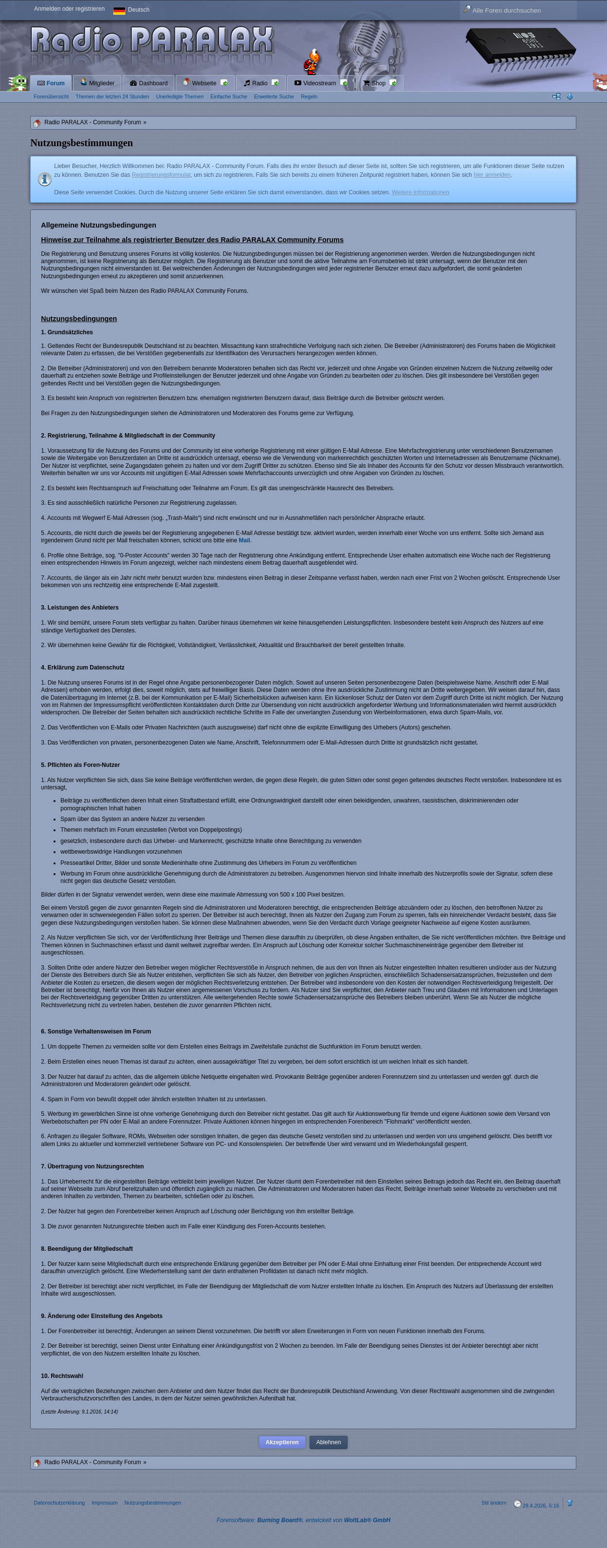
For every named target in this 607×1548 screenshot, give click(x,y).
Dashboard (148, 83)
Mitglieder (97, 82)
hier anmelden (492, 175)
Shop (375, 83)
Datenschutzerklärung (59, 1503)
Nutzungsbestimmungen (153, 1503)
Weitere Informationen (420, 192)
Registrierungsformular (161, 175)
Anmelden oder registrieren (69, 8)
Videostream (316, 83)
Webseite (200, 82)
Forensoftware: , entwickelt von (303, 1520)
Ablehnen (328, 1442)
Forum (51, 83)
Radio (256, 83)
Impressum (104, 1503)
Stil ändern (494, 1503)
